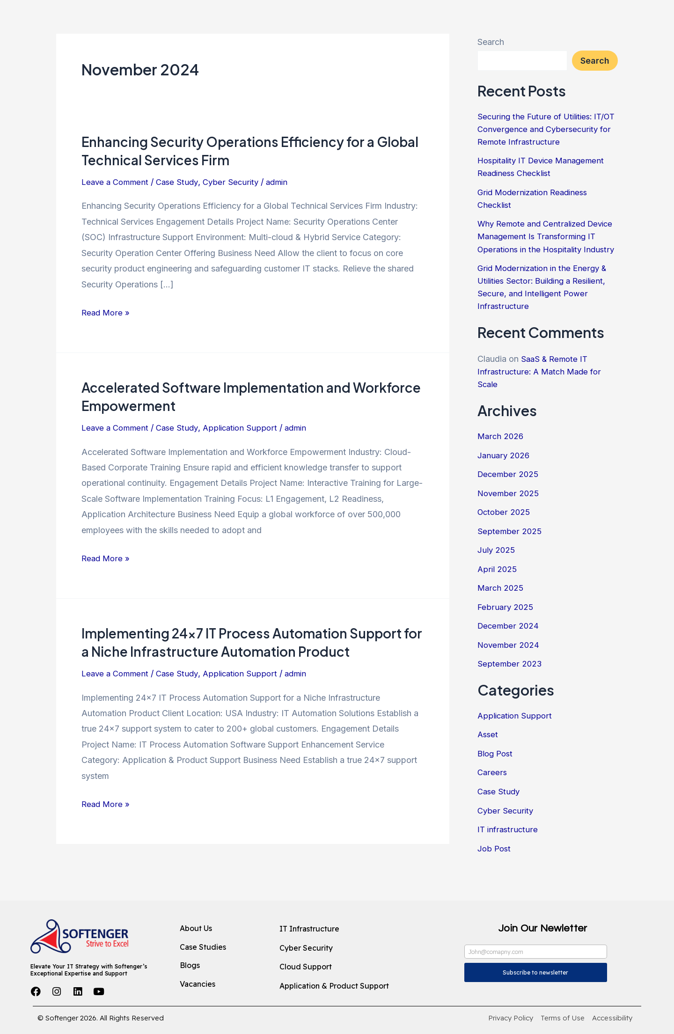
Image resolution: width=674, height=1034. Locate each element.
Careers (492, 797)
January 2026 (504, 480)
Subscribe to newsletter (535, 972)
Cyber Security (236, 182)
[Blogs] (221, 966)
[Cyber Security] (349, 948)
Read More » (106, 311)
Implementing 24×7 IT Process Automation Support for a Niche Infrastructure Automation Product (251, 642)
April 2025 (497, 594)
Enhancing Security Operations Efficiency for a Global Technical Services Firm (236, 150)
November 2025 (509, 518)
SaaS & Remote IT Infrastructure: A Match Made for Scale (541, 396)
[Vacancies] (221, 984)
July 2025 (496, 575)
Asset (488, 759)
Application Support (247, 428)
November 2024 (509, 670)
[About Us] (221, 929)
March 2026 (501, 461)
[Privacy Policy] (510, 1018)
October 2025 (504, 537)
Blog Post (496, 778)
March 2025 (501, 613)
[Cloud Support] (349, 967)
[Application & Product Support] (349, 986)
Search (490, 42)
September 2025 (509, 556)
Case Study (182, 182)
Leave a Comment (116, 182)
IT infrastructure (508, 854)
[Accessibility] (612, 1018)
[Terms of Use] (562, 1018)
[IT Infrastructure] (349, 929)
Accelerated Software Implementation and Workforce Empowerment (223, 396)
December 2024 (509, 651)
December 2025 (509, 499)
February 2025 (506, 632)
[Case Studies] (221, 947)
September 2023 (510, 689)
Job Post (495, 873)
